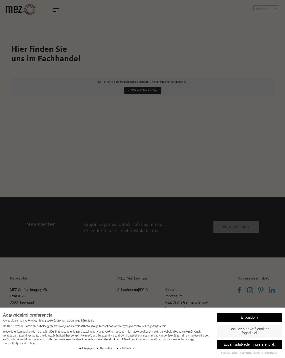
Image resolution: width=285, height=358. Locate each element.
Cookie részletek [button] (229, 353)
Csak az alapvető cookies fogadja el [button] (249, 331)
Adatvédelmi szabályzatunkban (101, 339)
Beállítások (130, 339)
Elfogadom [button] (249, 318)
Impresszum (271, 353)
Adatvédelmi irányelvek (251, 353)
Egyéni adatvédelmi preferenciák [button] (249, 345)
